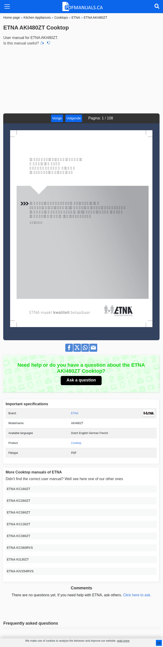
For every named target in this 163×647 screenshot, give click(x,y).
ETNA (74, 413)
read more (123, 640)
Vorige (57, 118)
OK (159, 642)
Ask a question (81, 380)
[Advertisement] (81, 79)
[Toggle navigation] (7, 6)
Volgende (73, 118)
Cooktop (76, 443)
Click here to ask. (137, 595)
